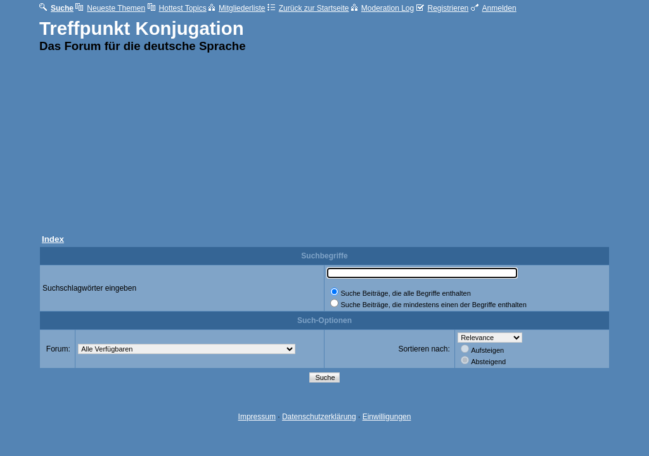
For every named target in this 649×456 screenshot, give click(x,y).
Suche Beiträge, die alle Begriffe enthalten (405, 293)
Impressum (257, 416)
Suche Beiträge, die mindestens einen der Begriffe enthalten (433, 304)
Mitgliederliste (237, 8)
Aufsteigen (487, 350)
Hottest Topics (177, 8)
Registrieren (442, 8)
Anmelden (494, 8)
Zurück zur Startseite (308, 8)
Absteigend (488, 361)
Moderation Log (382, 8)
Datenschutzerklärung (319, 416)
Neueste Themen (110, 8)
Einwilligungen (387, 416)
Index (53, 239)
